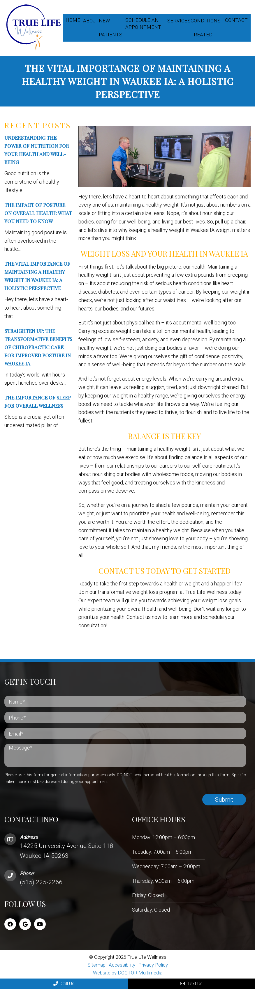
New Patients (110, 28)
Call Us (63, 983)
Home (73, 20)
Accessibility (122, 964)
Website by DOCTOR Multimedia (127, 972)
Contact (236, 20)
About (91, 21)
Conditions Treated (206, 28)
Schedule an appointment (143, 23)
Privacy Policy (153, 964)
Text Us (191, 983)
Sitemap (96, 964)
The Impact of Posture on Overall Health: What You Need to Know (38, 212)
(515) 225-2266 (41, 881)
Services (179, 21)
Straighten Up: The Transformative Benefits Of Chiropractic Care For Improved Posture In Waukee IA (38, 346)
